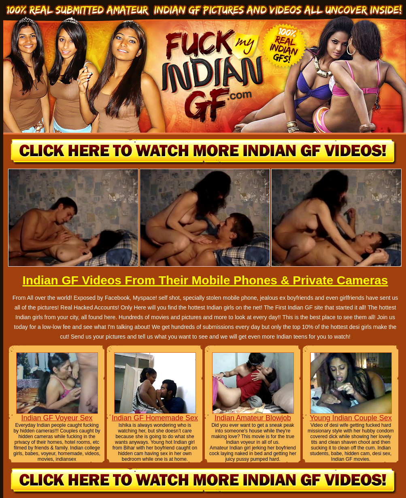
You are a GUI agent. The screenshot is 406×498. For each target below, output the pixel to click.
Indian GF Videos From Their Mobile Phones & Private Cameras (205, 280)
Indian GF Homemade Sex (155, 418)
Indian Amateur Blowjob (253, 418)
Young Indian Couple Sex (351, 418)
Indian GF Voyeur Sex (56, 418)
